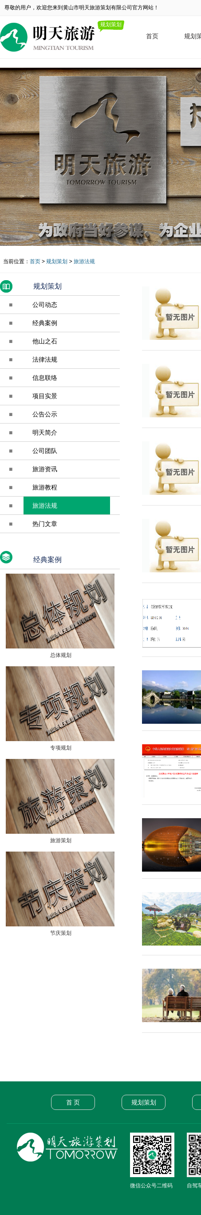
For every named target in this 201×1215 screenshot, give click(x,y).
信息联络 (44, 377)
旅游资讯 (44, 469)
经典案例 (44, 322)
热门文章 (44, 523)
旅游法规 (84, 261)
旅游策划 (59, 840)
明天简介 (44, 432)
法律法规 (44, 359)
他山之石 (44, 341)
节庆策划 (59, 933)
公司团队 (44, 450)
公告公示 (44, 414)
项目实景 (44, 396)
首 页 (73, 1102)
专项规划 (59, 748)
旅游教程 (44, 487)
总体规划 (59, 655)
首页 (152, 36)
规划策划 (56, 261)
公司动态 (44, 304)
